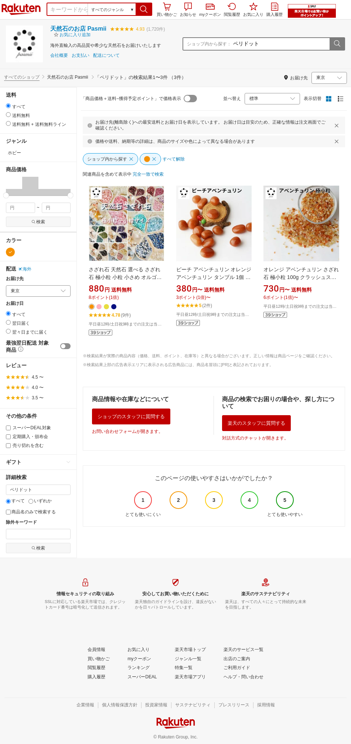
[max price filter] (56, 208)
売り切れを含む (25, 445)
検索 (38, 221)
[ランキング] (138, 668)
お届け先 (15, 278)
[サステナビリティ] (193, 705)
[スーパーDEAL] (142, 677)
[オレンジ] (10, 252)
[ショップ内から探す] (110, 159)
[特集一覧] (183, 668)
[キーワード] (38, 490)
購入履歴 (274, 10)
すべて (15, 500)
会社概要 (59, 55)
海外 (24, 269)
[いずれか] (30, 501)
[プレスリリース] (233, 705)
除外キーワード (21, 522)
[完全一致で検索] (148, 175)
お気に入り (253, 10)
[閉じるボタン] (337, 125)
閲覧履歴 (232, 10)
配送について (106, 55)
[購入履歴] (96, 677)
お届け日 (15, 303)
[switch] (65, 346)
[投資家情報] (156, 705)
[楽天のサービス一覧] (243, 650)
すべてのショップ (22, 77)
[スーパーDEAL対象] (8, 428)
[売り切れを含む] (8, 445)
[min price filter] (20, 208)
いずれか (40, 500)
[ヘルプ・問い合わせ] (243, 677)
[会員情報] (96, 650)
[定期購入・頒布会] (8, 436)
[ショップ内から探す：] (280, 44)
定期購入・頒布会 (27, 436)
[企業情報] (85, 705)
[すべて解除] (174, 159)
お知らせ (188, 10)
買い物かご (167, 10)
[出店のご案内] (237, 659)
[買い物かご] (99, 659)
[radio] (8, 105)
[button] (144, 9)
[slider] (6, 195)
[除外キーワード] (38, 534)
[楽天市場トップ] (190, 650)
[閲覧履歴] (96, 668)
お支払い (80, 55)
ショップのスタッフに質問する (131, 416)
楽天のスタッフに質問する (256, 423)
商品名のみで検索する (31, 511)
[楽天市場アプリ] (190, 677)
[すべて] (8, 501)
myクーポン (210, 10)
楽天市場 (21, 9)
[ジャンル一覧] (188, 659)
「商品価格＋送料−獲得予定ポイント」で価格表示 (131, 98)
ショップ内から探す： (209, 43)
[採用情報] (266, 705)
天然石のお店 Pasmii (78, 28)
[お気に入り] (138, 650)
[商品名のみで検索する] (8, 512)
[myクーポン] (139, 659)
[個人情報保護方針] (119, 705)
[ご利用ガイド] (237, 668)
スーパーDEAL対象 (28, 427)
